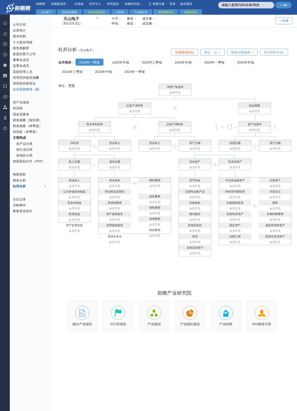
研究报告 (113, 4)
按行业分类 (24, 149)
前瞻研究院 (134, 4)
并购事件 (19, 205)
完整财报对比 (184, 52)
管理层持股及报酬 (26, 77)
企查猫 (78, 4)
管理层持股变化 (24, 83)
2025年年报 (120, 62)
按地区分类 (24, 155)
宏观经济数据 (69, 12)
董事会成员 (21, 60)
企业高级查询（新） (27, 89)
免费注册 (156, 4)
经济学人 (95, 4)
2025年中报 (183, 62)
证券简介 (19, 30)
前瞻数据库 (60, 4)
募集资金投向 (22, 211)
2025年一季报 (214, 62)
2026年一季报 (89, 62)
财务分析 (19, 180)
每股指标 (19, 174)
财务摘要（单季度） (27, 126)
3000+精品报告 (96, 12)
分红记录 (19, 199)
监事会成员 (21, 66)
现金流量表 (21, 114)
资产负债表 (21, 102)
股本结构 (19, 36)
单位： (212, 52)
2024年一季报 (134, 72)
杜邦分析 (29, 186)
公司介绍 (19, 24)
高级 (283, 5)
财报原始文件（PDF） (29, 161)
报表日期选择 (242, 52)
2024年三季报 (72, 72)
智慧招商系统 (165, 12)
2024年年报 (245, 62)
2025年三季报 (152, 62)
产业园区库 (141, 12)
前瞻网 (40, 4)
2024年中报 (103, 72)
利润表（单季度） (26, 132)
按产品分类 (24, 144)
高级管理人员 (22, 72)
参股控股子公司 (24, 54)
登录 (172, 4)
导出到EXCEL (274, 52)
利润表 (18, 108)
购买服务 (186, 4)
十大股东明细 (22, 42)
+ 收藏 (284, 20)
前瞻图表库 (190, 12)
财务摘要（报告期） (27, 120)
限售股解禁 (21, 48)
